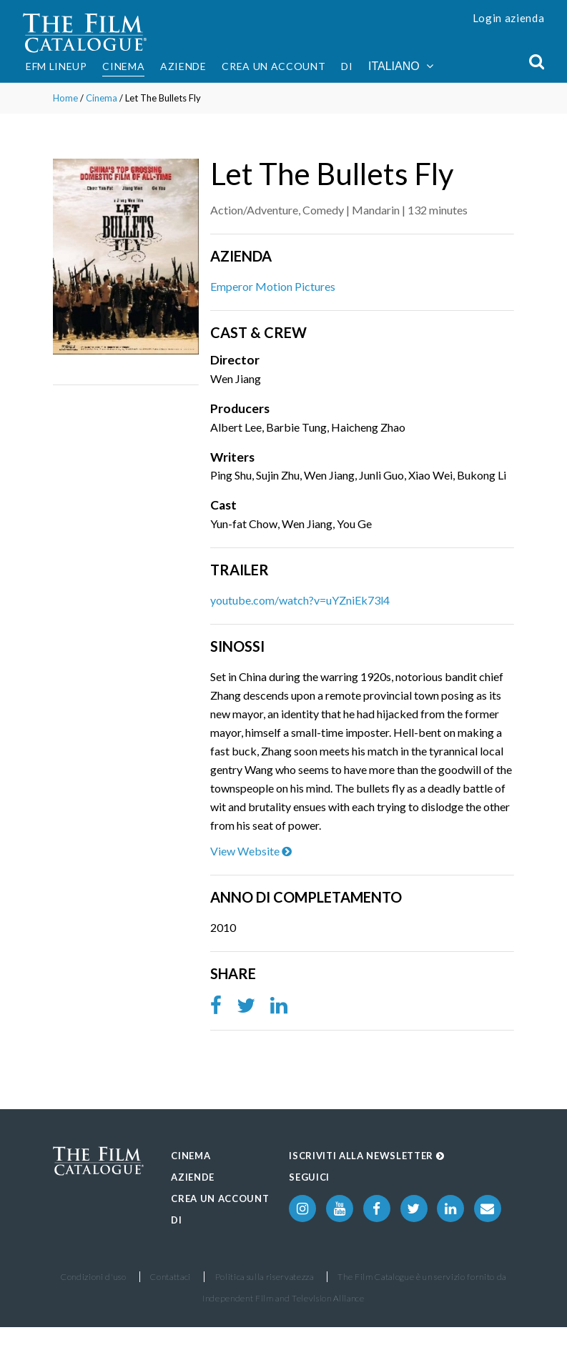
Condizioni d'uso (94, 1276)
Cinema (123, 66)
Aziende (183, 66)
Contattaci (170, 1276)
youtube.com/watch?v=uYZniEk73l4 (300, 600)
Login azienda (509, 17)
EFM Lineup (56, 66)
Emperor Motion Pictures (272, 286)
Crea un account (273, 66)
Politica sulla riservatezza (264, 1276)
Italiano (400, 66)
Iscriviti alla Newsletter (366, 1155)
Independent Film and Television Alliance (283, 1298)
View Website (251, 851)
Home (65, 98)
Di (346, 66)
